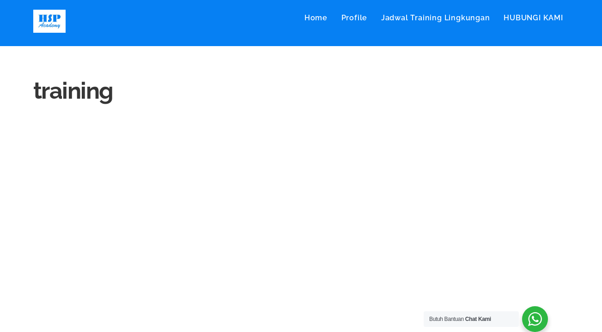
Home (316, 17)
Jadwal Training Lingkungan (435, 17)
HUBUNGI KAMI (533, 17)
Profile (354, 17)
